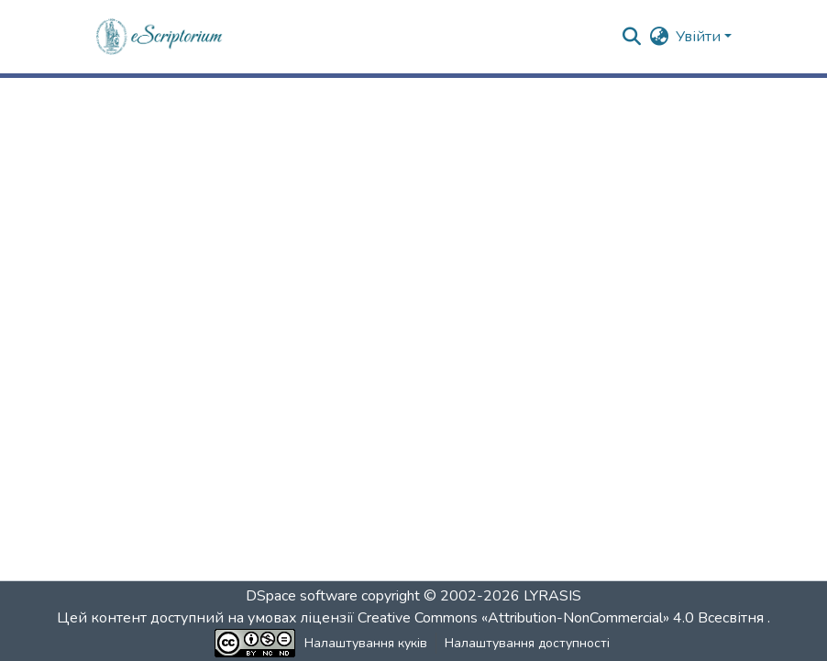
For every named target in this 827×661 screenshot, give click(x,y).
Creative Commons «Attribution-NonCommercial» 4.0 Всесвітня (562, 618)
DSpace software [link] (302, 596)
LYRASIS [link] (552, 596)
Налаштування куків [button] (365, 643)
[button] (160, 36)
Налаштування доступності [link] (527, 643)
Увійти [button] (700, 37)
